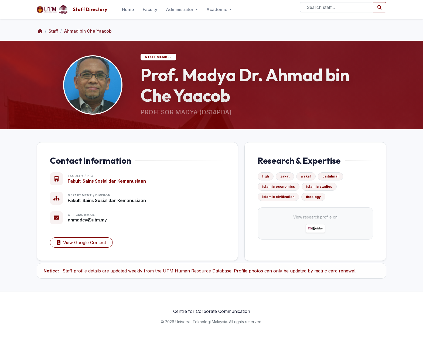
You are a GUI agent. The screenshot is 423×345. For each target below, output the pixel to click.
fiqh (265, 176)
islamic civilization (278, 197)
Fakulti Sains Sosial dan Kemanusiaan (107, 181)
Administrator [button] (180, 9)
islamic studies (319, 187)
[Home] (40, 31)
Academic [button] (217, 9)
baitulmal (330, 176)
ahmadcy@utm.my (87, 220)
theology (313, 197)
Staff (53, 31)
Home (128, 9)
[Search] (336, 7)
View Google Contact (81, 242)
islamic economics (278, 187)
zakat (284, 176)
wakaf (306, 176)
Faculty (150, 9)
